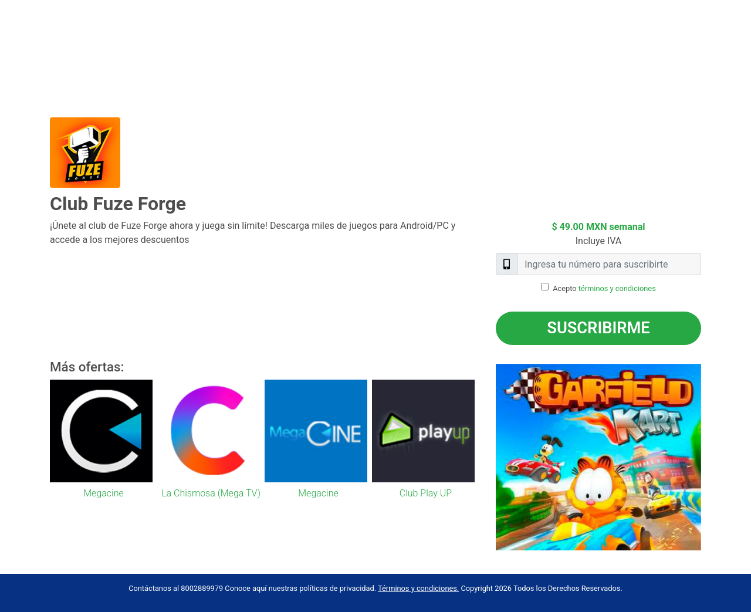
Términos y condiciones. (418, 588)
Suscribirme (598, 328)
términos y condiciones (617, 288)
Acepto (604, 288)
